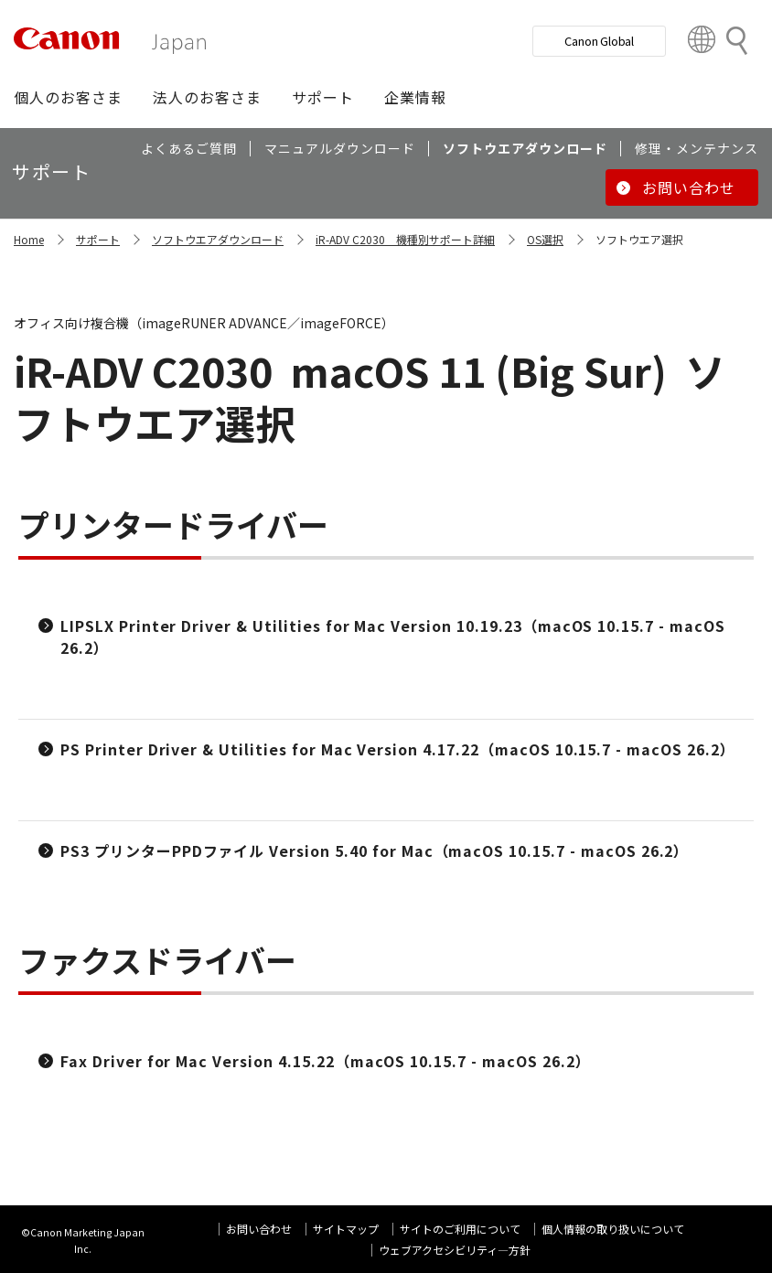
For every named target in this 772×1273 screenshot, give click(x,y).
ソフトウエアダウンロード (218, 239)
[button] (68, 97)
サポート (98, 239)
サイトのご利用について (460, 1228)
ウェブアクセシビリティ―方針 (455, 1249)
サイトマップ (346, 1228)
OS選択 (545, 239)
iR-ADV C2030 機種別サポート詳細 (405, 239)
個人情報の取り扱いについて (612, 1228)
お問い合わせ (259, 1228)
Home (29, 239)
